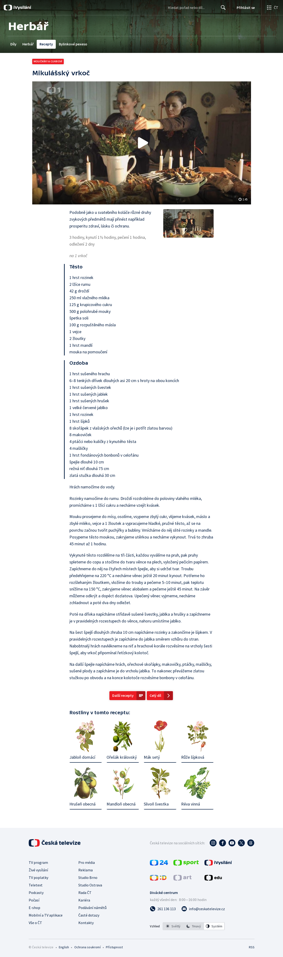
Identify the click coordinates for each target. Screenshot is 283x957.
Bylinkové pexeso (73, 44)
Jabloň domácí (82, 757)
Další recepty (123, 695)
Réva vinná (190, 804)
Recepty (46, 44)
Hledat (222, 9)
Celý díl (155, 695)
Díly (13, 44)
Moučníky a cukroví (48, 61)
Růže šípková (192, 757)
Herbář (28, 44)
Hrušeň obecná (82, 804)
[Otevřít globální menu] (272, 7)
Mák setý (152, 757)
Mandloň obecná (121, 804)
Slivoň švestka (156, 804)
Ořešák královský (122, 757)
